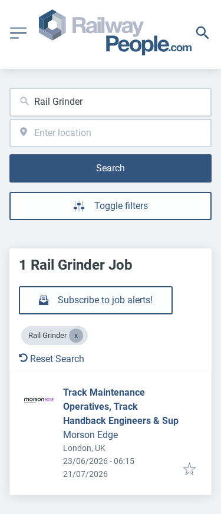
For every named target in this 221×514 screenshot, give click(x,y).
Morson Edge (90, 434)
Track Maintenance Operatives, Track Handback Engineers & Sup (121, 406)
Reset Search (51, 358)
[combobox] (110, 102)
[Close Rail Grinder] (76, 336)
